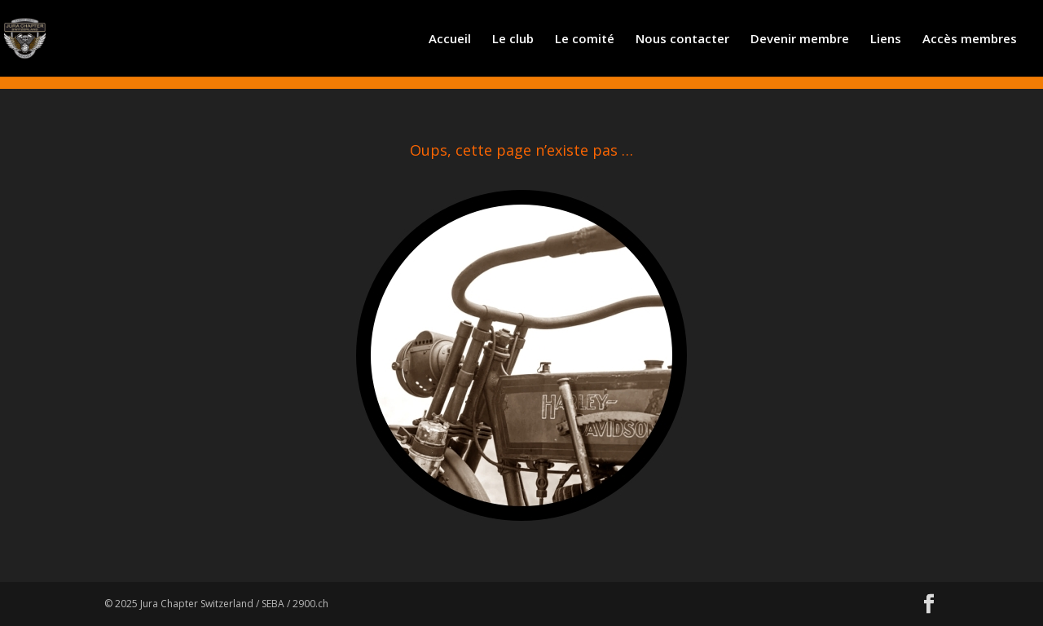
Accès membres (969, 39)
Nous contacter (682, 39)
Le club (513, 39)
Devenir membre (799, 39)
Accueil (450, 39)
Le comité (584, 39)
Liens (885, 39)
